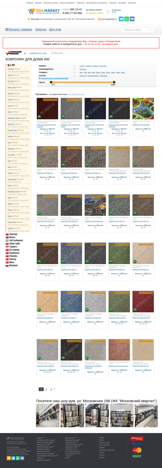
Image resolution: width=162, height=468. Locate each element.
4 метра (95, 66)
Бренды (38, 3)
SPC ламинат (70, 438)
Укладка (112, 3)
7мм (85, 72)
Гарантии (80, 3)
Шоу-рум (55, 29)
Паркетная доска (70, 449)
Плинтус (68, 455)
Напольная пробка (71, 446)
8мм (89, 72)
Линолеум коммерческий (45, 442)
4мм (81, 72)
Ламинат (39, 438)
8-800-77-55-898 (72, 13)
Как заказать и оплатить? (97, 3)
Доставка (122, 3)
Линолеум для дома (72, 440)
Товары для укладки (43, 460)
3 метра (89, 66)
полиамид (103, 76)
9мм (93, 72)
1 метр (82, 66)
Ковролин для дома (43, 444)
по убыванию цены (77, 94)
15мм (123, 72)
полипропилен (93, 76)
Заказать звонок (94, 13)
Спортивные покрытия (72, 453)
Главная (29, 3)
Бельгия (83, 69)
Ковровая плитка (70, 442)
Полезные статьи (50, 3)
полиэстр (83, 76)
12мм (108, 72)
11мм (103, 72)
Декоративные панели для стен (47, 455)
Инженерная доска (43, 451)
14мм (118, 72)
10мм (98, 72)
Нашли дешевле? (67, 3)
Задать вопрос (94, 10)
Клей (67, 457)
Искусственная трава (72, 451)
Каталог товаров (20, 29)
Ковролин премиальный (73, 444)
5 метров (102, 66)
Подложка (40, 457)
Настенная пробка (43, 449)
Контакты (132, 3)
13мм (113, 72)
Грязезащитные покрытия (45, 453)
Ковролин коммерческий (45, 446)
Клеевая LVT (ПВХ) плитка (45, 440)
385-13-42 (72, 9)
